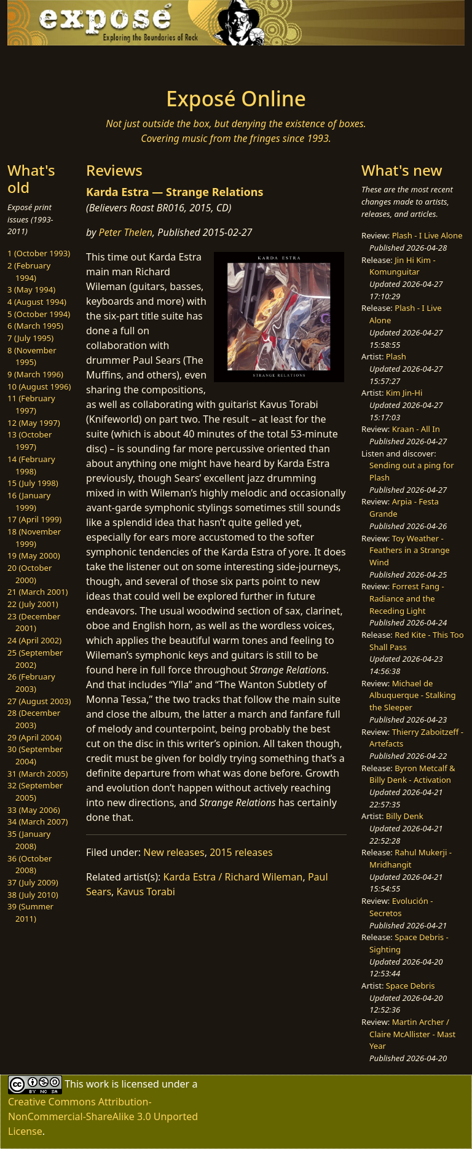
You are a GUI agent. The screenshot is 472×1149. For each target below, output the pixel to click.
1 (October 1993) (38, 253)
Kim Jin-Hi (404, 392)
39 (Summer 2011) (30, 912)
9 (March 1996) (35, 374)
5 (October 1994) (38, 314)
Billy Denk (404, 816)
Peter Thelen (126, 232)
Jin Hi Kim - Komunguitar (402, 266)
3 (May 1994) (31, 289)
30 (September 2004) (35, 755)
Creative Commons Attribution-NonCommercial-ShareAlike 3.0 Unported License (103, 1116)
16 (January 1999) (28, 501)
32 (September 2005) (35, 791)
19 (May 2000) (33, 555)
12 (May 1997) (33, 422)
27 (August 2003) (39, 701)
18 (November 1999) (34, 537)
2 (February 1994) (28, 271)
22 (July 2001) (32, 604)
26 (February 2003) (31, 682)
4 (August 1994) (36, 301)
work (97, 1084)
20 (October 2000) (29, 574)
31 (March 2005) (37, 773)
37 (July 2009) (32, 882)
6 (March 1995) (35, 325)
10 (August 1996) (39, 386)
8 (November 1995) (32, 356)
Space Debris (410, 985)
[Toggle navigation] (47, 62)
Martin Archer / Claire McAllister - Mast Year (412, 1033)
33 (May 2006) (33, 809)
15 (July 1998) (32, 482)
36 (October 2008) (29, 864)
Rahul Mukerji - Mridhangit (410, 858)
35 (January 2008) (28, 840)
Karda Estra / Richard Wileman (233, 877)
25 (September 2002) (35, 658)
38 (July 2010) (32, 894)
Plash (396, 356)
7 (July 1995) (30, 337)
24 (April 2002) (34, 640)
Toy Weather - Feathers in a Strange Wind (409, 550)
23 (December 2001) (33, 622)
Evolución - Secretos (401, 907)
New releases (173, 852)
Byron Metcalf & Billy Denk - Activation (412, 774)
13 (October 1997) (29, 440)
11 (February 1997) (31, 404)
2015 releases (241, 852)
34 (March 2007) (37, 821)
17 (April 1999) (34, 519)
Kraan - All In (416, 428)
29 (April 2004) (34, 737)
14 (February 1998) (31, 465)
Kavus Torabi (146, 891)
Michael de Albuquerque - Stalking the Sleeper (412, 695)
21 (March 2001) (37, 591)
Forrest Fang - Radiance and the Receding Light (406, 598)
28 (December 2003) (33, 719)
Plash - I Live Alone (427, 235)
